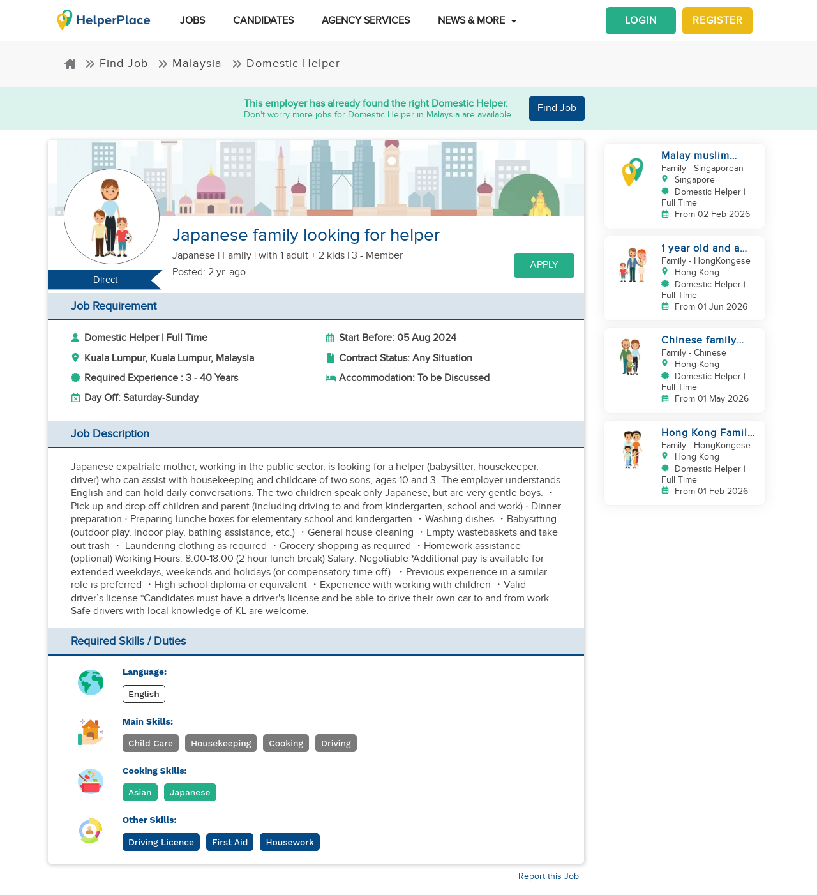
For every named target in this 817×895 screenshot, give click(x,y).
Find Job (116, 63)
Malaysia (190, 63)
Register (718, 21)
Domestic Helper (286, 63)
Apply (544, 265)
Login (641, 21)
